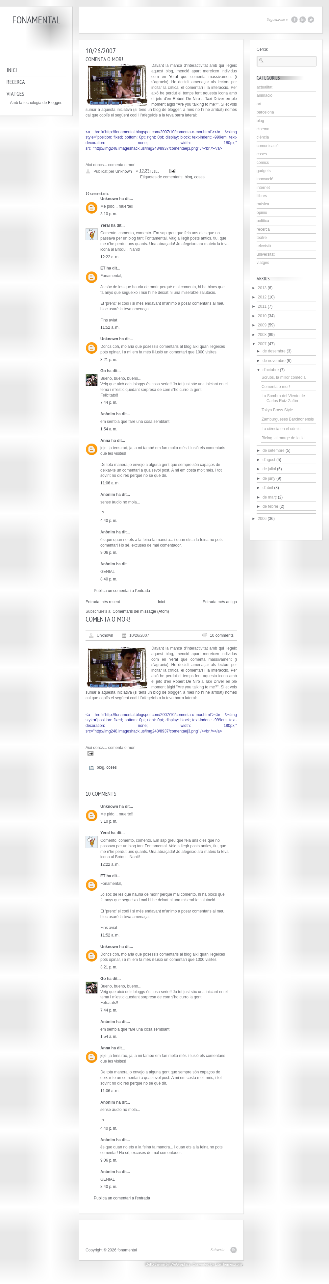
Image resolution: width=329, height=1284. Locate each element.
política (263, 220)
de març (270, 497)
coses (199, 177)
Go (103, 371)
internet (263, 187)
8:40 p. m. (108, 579)
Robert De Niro (186, 98)
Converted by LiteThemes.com (217, 1264)
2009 (262, 325)
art (259, 104)
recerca (263, 229)
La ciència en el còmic (281, 428)
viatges (263, 262)
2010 (262, 316)
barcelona (265, 112)
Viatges (15, 93)
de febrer (270, 506)
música (263, 204)
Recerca (16, 82)
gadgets (264, 170)
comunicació (268, 145)
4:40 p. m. (108, 520)
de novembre (274, 360)
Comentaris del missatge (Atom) (141, 611)
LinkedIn (302, 19)
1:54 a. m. (108, 429)
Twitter (311, 19)
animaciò (264, 95)
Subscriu (217, 1249)
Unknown (109, 198)
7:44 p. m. (108, 402)
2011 (262, 306)
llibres (262, 195)
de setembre (274, 450)
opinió (262, 212)
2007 (262, 344)
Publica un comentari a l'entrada (122, 590)
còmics (263, 162)
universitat (266, 254)
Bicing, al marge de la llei (283, 438)
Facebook (294, 19)
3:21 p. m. (108, 359)
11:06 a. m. (109, 483)
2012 (262, 297)
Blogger (55, 102)
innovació (265, 179)
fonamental (36, 19)
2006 (262, 518)
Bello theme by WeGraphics (168, 1264)
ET (102, 268)
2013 (262, 288)
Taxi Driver (214, 98)
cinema (263, 129)
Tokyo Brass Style (277, 410)
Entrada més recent (103, 602)
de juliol (269, 469)
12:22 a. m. (109, 257)
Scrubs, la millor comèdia (284, 377)
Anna (105, 440)
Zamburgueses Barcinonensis (288, 419)
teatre (262, 237)
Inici (12, 70)
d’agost (269, 459)
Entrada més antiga (220, 602)
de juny (269, 478)
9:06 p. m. (108, 552)
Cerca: (262, 49)
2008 (262, 334)
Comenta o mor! (276, 386)
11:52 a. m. (109, 327)
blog (188, 177)
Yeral (173, 76)
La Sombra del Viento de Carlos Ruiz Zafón (283, 398)
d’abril (268, 487)
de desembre (274, 351)
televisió (264, 246)
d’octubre (271, 370)
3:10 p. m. (108, 214)
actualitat (264, 87)
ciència (263, 137)
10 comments (222, 635)
